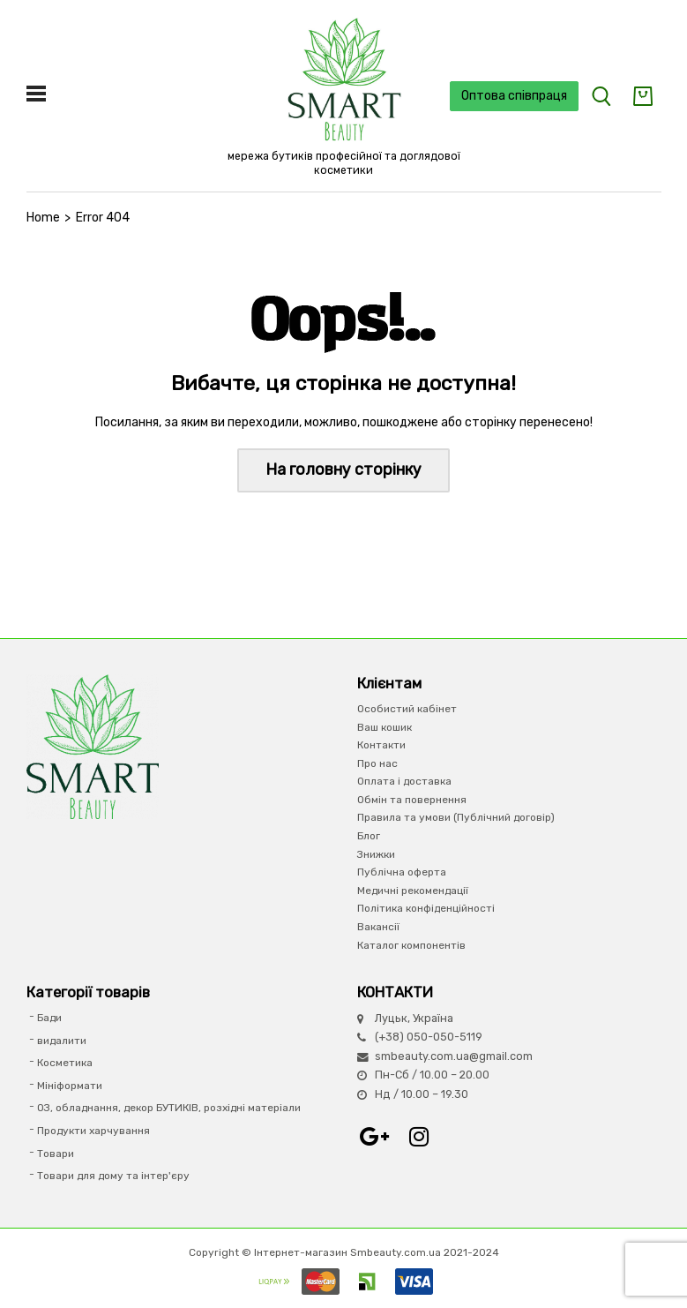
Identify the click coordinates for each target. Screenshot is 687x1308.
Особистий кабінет (407, 709)
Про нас (377, 763)
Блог (368, 836)
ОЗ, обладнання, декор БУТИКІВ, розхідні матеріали (169, 1107)
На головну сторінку (343, 469)
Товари (55, 1153)
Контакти (381, 745)
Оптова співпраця (514, 95)
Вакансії (378, 927)
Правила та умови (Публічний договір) (456, 817)
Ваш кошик (384, 727)
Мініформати (69, 1085)
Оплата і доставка (404, 781)
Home (43, 217)
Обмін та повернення (412, 799)
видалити (61, 1040)
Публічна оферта (401, 872)
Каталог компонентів (411, 945)
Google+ (374, 1136)
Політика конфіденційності (426, 908)
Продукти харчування (93, 1130)
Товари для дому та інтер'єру (113, 1175)
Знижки (376, 854)
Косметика (65, 1062)
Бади (49, 1017)
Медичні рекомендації (412, 890)
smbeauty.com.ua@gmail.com (454, 1056)
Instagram (419, 1136)
